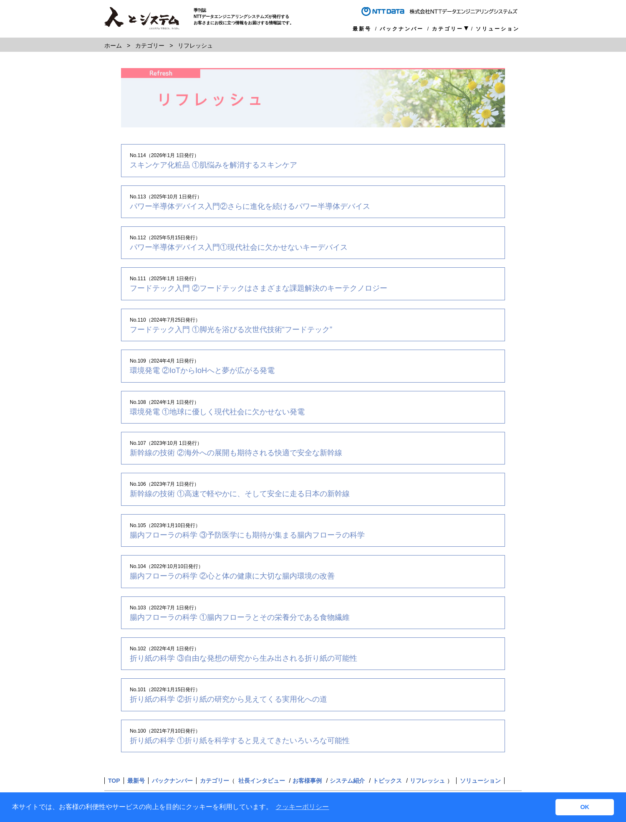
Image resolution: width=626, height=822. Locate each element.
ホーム (113, 45)
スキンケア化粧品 (213, 165)
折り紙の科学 (243, 658)
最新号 (362, 29)
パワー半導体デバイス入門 (250, 206)
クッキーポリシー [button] (302, 806)
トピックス (387, 780)
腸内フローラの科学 (247, 535)
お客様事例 (307, 780)
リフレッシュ (427, 780)
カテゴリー (447, 29)
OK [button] (584, 807)
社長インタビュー (261, 780)
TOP (114, 780)
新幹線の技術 (236, 453)
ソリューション (498, 29)
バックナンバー (402, 29)
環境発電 (202, 370)
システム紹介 (347, 780)
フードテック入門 (258, 288)
